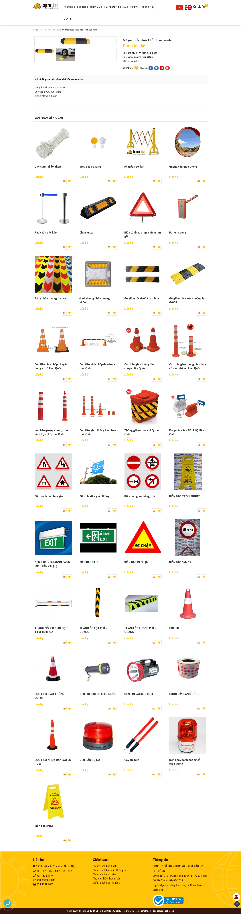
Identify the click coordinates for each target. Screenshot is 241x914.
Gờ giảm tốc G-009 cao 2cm (141, 298)
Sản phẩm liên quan (49, 117)
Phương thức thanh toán (107, 878)
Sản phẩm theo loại (116, 7)
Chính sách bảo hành (105, 866)
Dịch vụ (135, 7)
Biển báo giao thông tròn (140, 496)
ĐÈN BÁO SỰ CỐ (89, 760)
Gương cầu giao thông (183, 166)
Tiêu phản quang (90, 166)
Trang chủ (69, 7)
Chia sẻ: (144, 68)
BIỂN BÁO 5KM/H (180, 562)
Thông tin (148, 7)
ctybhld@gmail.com (44, 879)
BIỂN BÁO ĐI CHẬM (136, 562)
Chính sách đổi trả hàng (106, 882)
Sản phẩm (96, 7)
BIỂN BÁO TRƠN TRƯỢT (184, 496)
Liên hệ (67, 18)
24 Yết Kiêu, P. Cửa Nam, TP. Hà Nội (54, 866)
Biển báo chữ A (44, 825)
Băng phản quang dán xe (50, 298)
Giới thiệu (82, 7)
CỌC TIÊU (175, 628)
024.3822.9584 (43, 875)
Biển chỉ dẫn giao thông (94, 496)
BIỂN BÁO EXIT (88, 562)
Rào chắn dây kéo (46, 232)
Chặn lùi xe (86, 232)
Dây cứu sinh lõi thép (48, 166)
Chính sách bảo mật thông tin (109, 870)
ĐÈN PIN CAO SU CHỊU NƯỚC (97, 694)
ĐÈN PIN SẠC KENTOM (138, 694)
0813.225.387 (42, 871)
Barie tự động (177, 232)
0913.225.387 (62, 871)
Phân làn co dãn (134, 166)
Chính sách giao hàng (105, 874)
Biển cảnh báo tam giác (49, 496)
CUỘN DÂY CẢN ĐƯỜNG (184, 694)
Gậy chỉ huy (131, 760)
